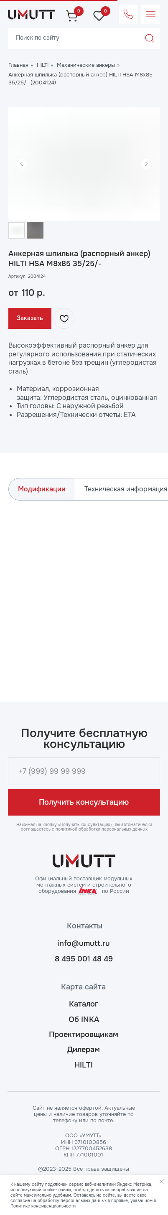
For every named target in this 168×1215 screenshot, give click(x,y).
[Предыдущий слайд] (22, 164)
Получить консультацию (84, 802)
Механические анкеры (86, 65)
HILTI (42, 65)
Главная (18, 65)
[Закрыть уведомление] (162, 1181)
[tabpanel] (84, 593)
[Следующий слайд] (146, 164)
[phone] (84, 771)
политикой (67, 829)
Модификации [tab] (42, 489)
